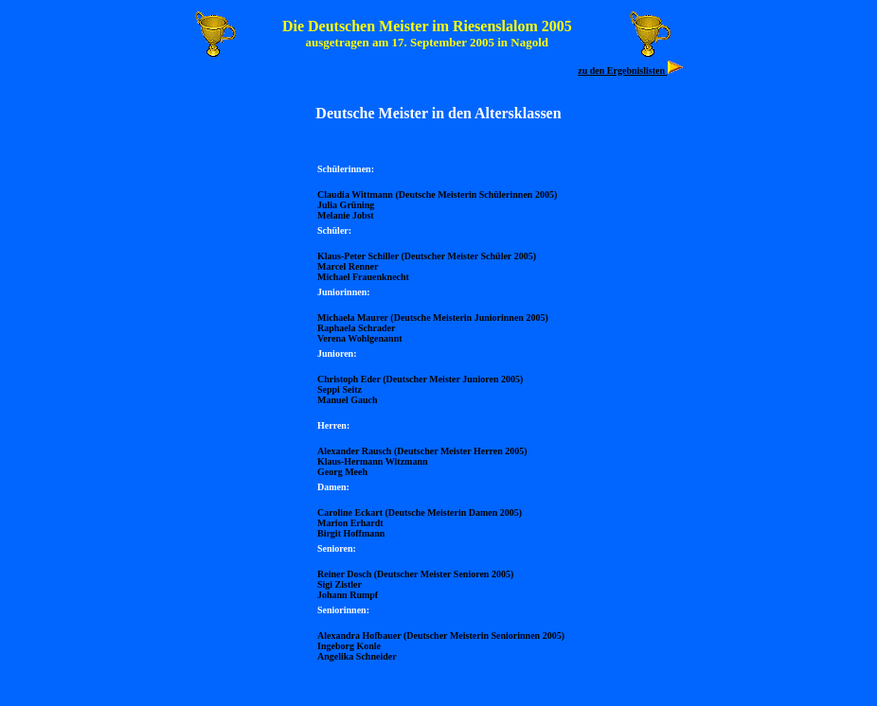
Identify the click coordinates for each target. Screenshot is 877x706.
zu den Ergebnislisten (622, 70)
